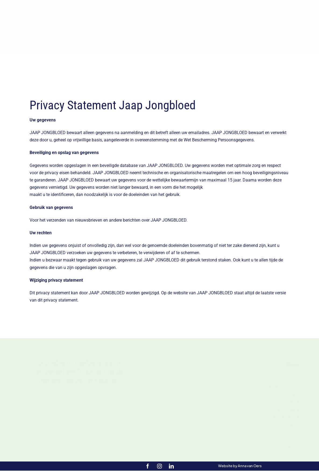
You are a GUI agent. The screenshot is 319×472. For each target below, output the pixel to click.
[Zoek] (253, 68)
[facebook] (147, 466)
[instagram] (159, 466)
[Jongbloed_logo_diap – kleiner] (159, 3)
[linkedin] (171, 466)
